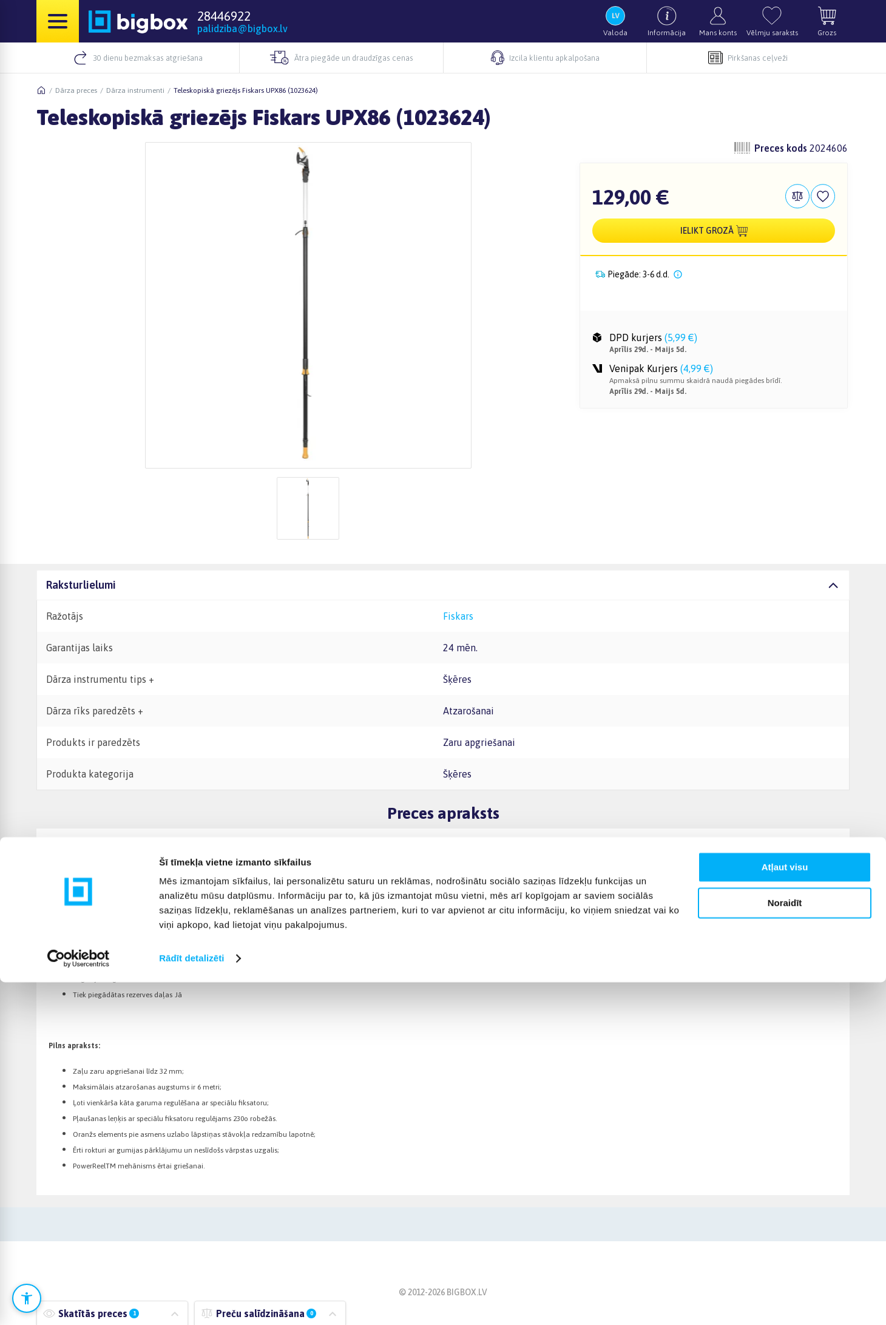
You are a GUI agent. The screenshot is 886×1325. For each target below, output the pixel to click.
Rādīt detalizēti (191, 1301)
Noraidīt (785, 1245)
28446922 (224, 15)
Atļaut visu (785, 1210)
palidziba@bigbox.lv (242, 28)
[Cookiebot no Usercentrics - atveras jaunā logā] (78, 1301)
